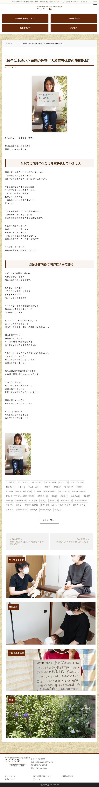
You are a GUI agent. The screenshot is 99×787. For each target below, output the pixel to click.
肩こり (31, 501)
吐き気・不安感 (22, 491)
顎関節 (32, 510)
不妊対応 (9, 487)
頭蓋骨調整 (20, 510)
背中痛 (51, 501)
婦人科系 (62, 491)
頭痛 (7, 510)
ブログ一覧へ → (49, 520)
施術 (53, 496)
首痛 (56, 510)
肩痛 (42, 501)
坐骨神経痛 (48, 491)
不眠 (19, 487)
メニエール (49, 482)
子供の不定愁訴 (77, 491)
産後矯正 (74, 496)
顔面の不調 (44, 510)
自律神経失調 (30, 505)
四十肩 (36, 491)
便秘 (46, 487)
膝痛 (17, 505)
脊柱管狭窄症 (80, 501)
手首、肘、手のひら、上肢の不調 (18, 496)
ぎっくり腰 (22, 482)
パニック (35, 482)
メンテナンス (76, 482)
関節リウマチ (78, 505)
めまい (61, 482)
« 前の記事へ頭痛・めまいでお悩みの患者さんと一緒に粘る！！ (27, 541)
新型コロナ (42, 496)
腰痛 (7, 505)
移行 (85, 496)
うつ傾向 (9, 482)
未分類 (63, 496)
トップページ (9, 43)
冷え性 (8, 491)
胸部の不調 (65, 501)
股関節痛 (19, 501)
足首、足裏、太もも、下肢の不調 (53, 505)
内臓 (78, 487)
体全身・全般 (33, 487)
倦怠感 (56, 487)
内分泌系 (67, 487)
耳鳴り (8, 501)
